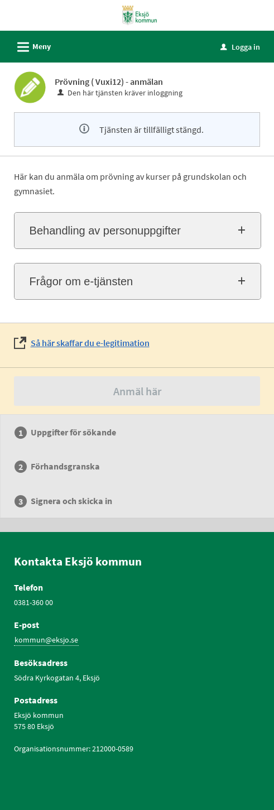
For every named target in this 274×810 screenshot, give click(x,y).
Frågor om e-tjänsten (81, 281)
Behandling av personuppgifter (105, 230)
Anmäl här (137, 391)
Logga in (240, 47)
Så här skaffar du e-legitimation (90, 342)
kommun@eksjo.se (46, 640)
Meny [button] (30, 45)
